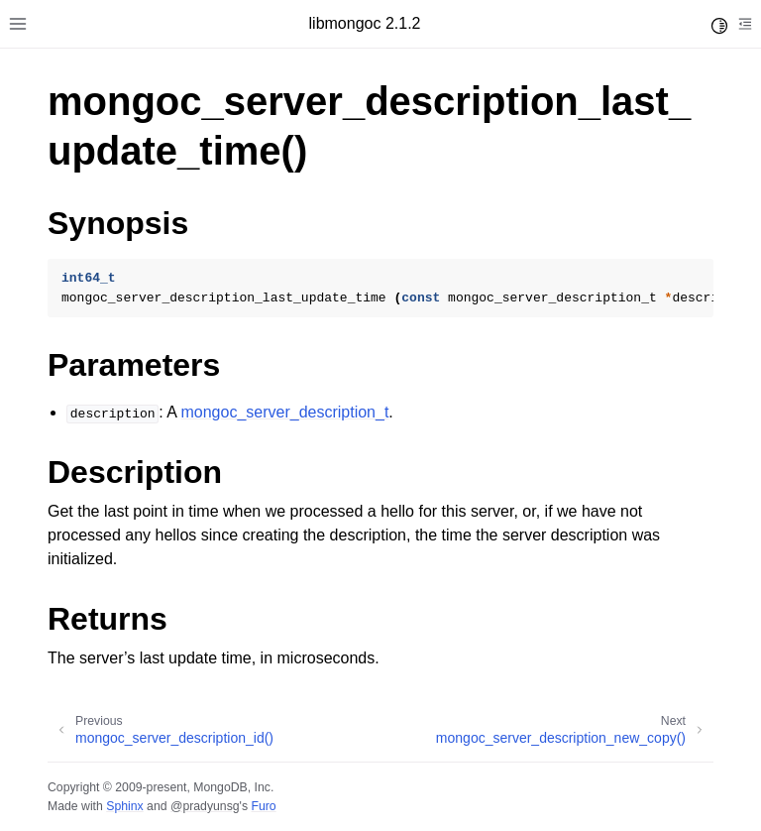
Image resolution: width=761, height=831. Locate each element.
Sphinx (124, 806)
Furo (263, 806)
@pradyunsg (205, 806)
